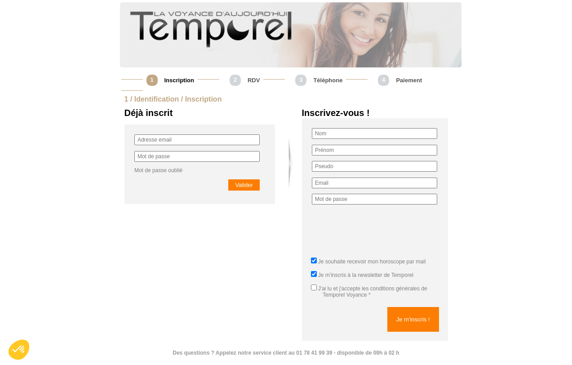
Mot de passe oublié (158, 170)
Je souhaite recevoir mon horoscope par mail (372, 261)
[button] (19, 350)
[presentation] (380, 233)
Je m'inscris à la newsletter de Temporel (365, 275)
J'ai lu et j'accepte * (369, 291)
